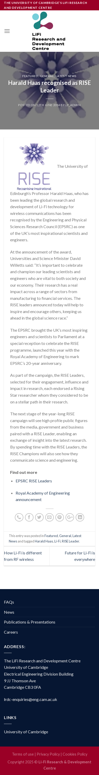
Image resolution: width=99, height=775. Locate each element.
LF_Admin (73, 105)
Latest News (66, 76)
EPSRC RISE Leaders (34, 480)
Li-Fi (57, 541)
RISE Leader (70, 541)
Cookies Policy (75, 754)
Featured (30, 76)
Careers (11, 631)
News (9, 612)
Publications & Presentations (29, 621)
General (47, 76)
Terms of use (23, 754)
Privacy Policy (48, 754)
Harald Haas (44, 541)
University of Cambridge (26, 731)
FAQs (9, 601)
